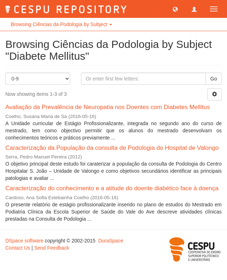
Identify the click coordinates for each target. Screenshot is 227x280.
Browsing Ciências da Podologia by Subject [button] (61, 24)
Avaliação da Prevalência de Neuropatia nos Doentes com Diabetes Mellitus (107, 107)
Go (213, 79)
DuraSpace (110, 241)
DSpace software (24, 241)
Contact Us (17, 248)
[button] (175, 9)
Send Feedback (51, 248)
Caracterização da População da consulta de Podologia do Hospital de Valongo (112, 147)
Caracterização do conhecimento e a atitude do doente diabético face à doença (111, 188)
